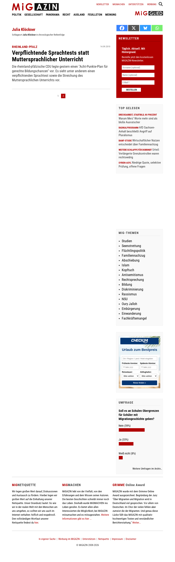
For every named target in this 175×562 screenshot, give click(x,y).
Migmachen (119, 4)
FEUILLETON (95, 14)
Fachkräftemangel (134, 318)
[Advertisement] (139, 201)
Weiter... (136, 522)
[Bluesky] (145, 28)
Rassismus (129, 294)
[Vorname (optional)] (138, 67)
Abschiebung (131, 260)
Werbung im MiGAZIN (69, 539)
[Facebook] (122, 28)
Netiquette (103, 539)
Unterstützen (135, 4)
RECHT (66, 14)
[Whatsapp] (157, 28)
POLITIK (16, 14)
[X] (133, 28)
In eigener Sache (47, 539)
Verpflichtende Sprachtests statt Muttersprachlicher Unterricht (50, 56)
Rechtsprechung (133, 280)
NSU (125, 299)
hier (36, 522)
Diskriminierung (132, 289)
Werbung (151, 4)
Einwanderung (131, 313)
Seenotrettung (131, 246)
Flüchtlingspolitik (133, 251)
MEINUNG (110, 14)
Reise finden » (139, 383)
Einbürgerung (131, 309)
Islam (125, 265)
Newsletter (102, 4)
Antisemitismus (132, 275)
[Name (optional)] (138, 75)
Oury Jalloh (129, 304)
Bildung (127, 284)
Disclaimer (131, 539)
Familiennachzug (133, 255)
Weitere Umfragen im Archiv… (147, 469)
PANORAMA (52, 14)
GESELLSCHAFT (33, 14)
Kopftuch (128, 270)
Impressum (117, 539)
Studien (127, 241)
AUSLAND (79, 14)
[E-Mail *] (138, 82)
